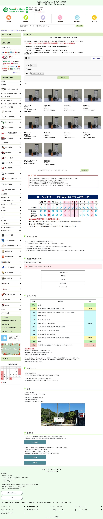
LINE (12, 498)
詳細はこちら (17, 73)
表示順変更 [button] (96, 58)
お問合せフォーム (11, 493)
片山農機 (56, 517)
